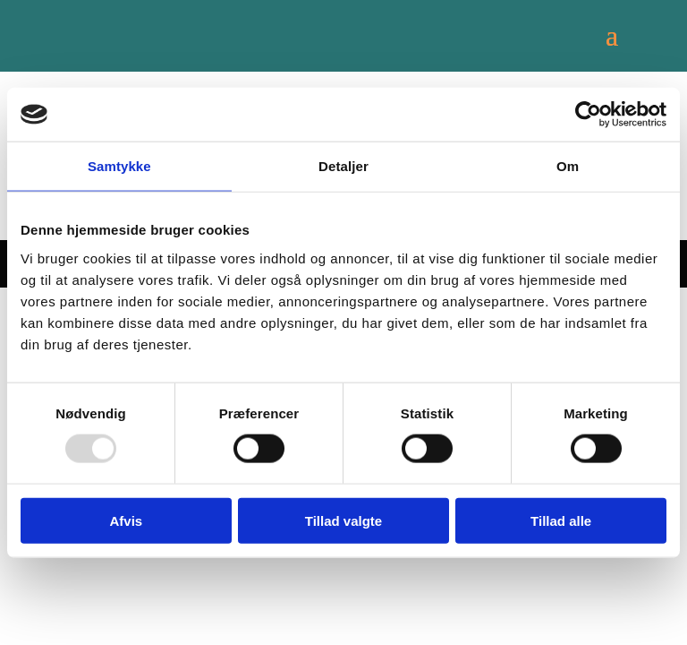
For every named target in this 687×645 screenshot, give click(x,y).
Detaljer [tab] (343, 166)
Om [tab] (567, 166)
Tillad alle (560, 520)
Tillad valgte (343, 520)
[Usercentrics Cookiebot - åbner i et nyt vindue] (588, 114)
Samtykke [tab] (119, 166)
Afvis (125, 520)
